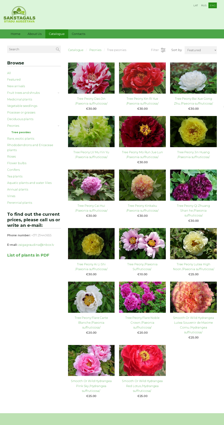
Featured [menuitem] (14, 77)
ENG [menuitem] (213, 5)
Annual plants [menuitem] (17, 187)
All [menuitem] (9, 70)
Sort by (176, 47)
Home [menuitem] (15, 31)
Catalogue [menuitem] (57, 31)
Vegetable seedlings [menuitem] (22, 103)
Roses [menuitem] (11, 154)
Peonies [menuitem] (13, 123)
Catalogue (76, 47)
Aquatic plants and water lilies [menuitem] (29, 180)
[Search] (34, 46)
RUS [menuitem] (204, 5)
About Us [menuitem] (35, 31)
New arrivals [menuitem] (16, 83)
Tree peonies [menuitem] (21, 129)
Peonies (95, 47)
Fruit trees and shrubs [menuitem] (23, 90)
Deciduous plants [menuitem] (20, 116)
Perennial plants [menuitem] (19, 200)
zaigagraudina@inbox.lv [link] (36, 242)
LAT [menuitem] (195, 5)
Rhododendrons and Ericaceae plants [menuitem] (30, 145)
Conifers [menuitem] (13, 167)
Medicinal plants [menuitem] (19, 97)
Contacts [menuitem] (78, 31)
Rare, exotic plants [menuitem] (20, 136)
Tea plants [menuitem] (14, 174)
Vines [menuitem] (11, 193)
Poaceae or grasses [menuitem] (21, 110)
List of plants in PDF (28, 252)
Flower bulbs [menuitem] (16, 160)
